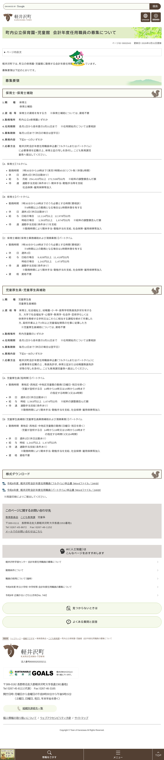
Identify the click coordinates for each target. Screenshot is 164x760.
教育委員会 (12, 517)
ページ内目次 (14, 52)
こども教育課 (54, 638)
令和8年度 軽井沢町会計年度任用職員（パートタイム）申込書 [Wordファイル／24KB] (54, 490)
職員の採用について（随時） (19, 578)
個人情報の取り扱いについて (20, 718)
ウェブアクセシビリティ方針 (55, 718)
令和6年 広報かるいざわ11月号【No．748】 (26, 595)
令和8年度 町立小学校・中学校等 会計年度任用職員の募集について (39, 587)
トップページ (15, 638)
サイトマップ (81, 718)
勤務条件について (14, 570)
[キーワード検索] (76, 6)
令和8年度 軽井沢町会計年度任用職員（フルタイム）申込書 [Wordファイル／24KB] (53, 483)
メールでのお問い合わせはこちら (24, 531)
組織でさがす (28, 638)
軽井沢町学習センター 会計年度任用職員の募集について (33, 562)
